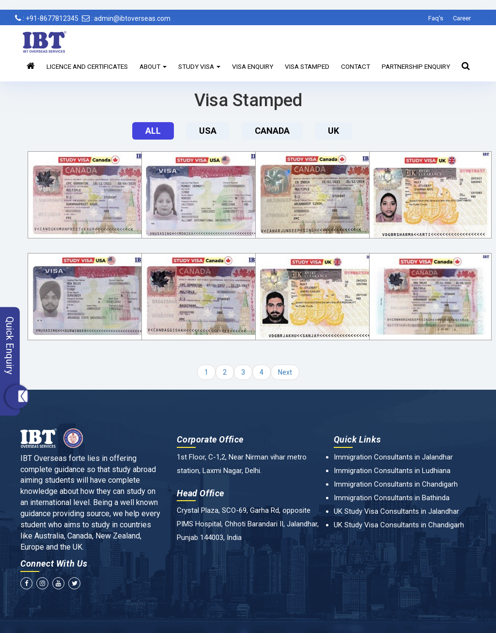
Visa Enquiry (252, 66)
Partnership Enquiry (416, 66)
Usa (208, 131)
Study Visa (199, 66)
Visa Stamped (307, 66)
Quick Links (357, 439)
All (153, 131)
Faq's (435, 18)
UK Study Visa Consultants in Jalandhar (396, 511)
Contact (355, 66)
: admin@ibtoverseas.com (126, 18)
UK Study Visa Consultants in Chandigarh (399, 525)
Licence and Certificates (87, 66)
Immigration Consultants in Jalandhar (393, 457)
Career (462, 18)
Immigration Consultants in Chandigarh (396, 484)
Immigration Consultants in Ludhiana (392, 470)
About (153, 66)
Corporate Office (210, 439)
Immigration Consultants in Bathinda (392, 497)
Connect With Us (54, 563)
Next (285, 372)
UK (333, 131)
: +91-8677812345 (46, 18)
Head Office (200, 493)
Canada (272, 131)
